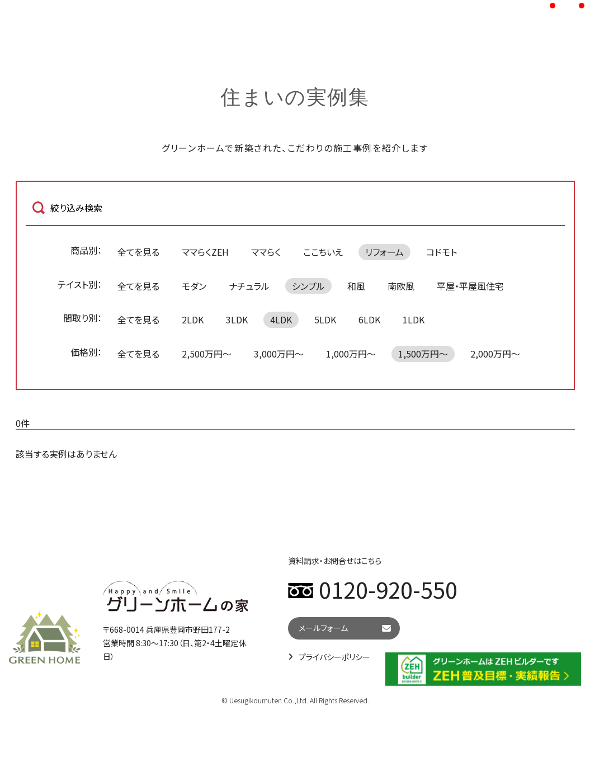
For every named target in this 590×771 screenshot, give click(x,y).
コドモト (441, 251)
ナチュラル (249, 286)
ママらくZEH (205, 251)
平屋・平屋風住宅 (470, 286)
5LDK (325, 319)
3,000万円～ (279, 353)
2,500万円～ (207, 353)
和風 (356, 286)
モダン (194, 286)
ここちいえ (323, 251)
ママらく (266, 251)
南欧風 (401, 286)
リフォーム (384, 251)
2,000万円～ (495, 353)
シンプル (308, 286)
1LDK (413, 319)
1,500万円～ (423, 353)
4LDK (281, 319)
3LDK (237, 319)
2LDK (193, 319)
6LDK (369, 319)
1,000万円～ (351, 353)
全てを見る (138, 251)
